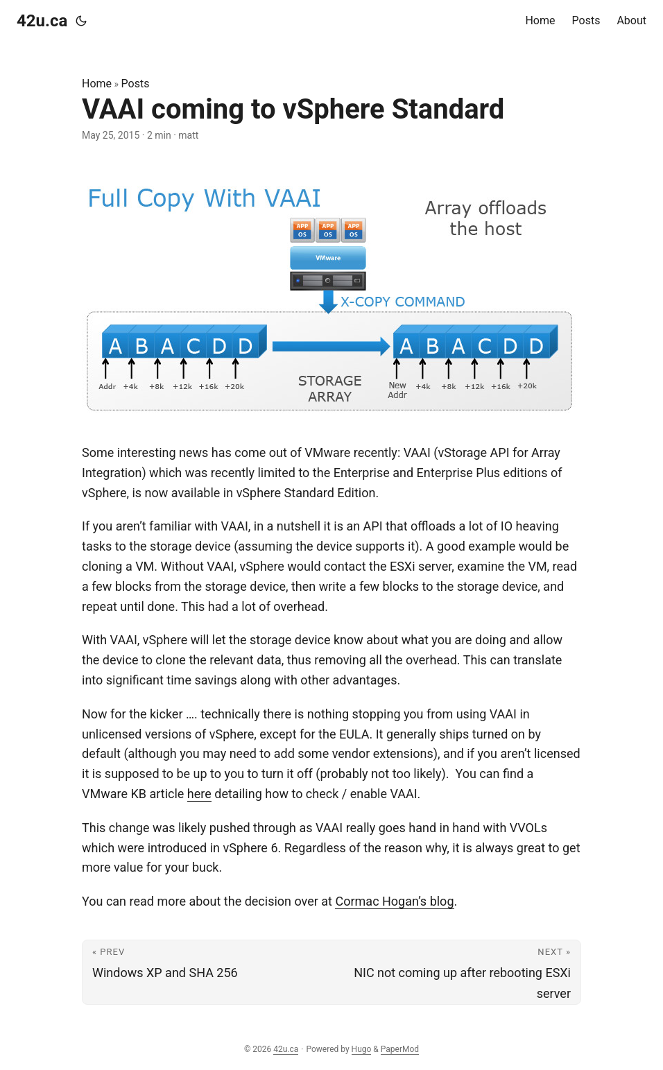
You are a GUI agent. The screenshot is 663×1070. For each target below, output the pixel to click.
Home (97, 83)
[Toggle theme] (81, 21)
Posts (135, 83)
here (199, 793)
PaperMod (400, 1049)
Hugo (362, 1049)
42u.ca (42, 21)
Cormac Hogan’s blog (394, 901)
